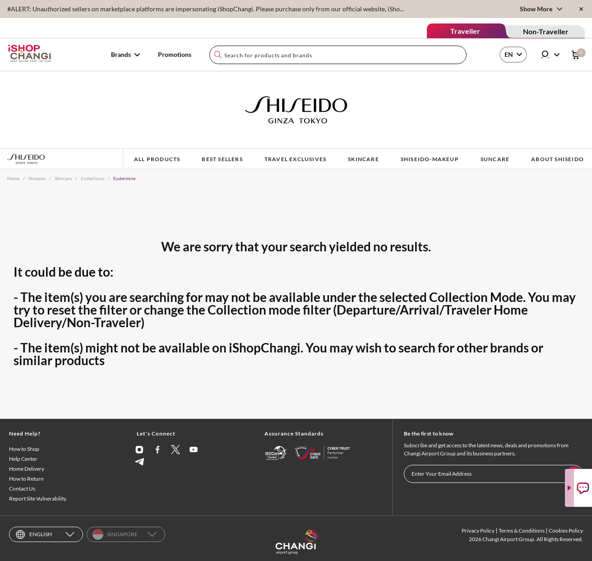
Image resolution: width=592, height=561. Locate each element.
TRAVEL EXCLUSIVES (295, 159)
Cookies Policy (566, 530)
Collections (92, 178)
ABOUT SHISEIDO (557, 159)
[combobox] (338, 55)
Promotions (174, 54)
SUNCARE (495, 159)
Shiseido (37, 178)
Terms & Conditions (522, 530)
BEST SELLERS (222, 159)
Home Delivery (26, 468)
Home (13, 178)
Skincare (63, 178)
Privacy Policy (478, 530)
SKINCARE (363, 159)
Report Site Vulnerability (37, 498)
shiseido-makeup (430, 159)
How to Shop (24, 448)
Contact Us (22, 488)
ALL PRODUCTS (157, 159)
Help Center (23, 458)
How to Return (26, 478)
